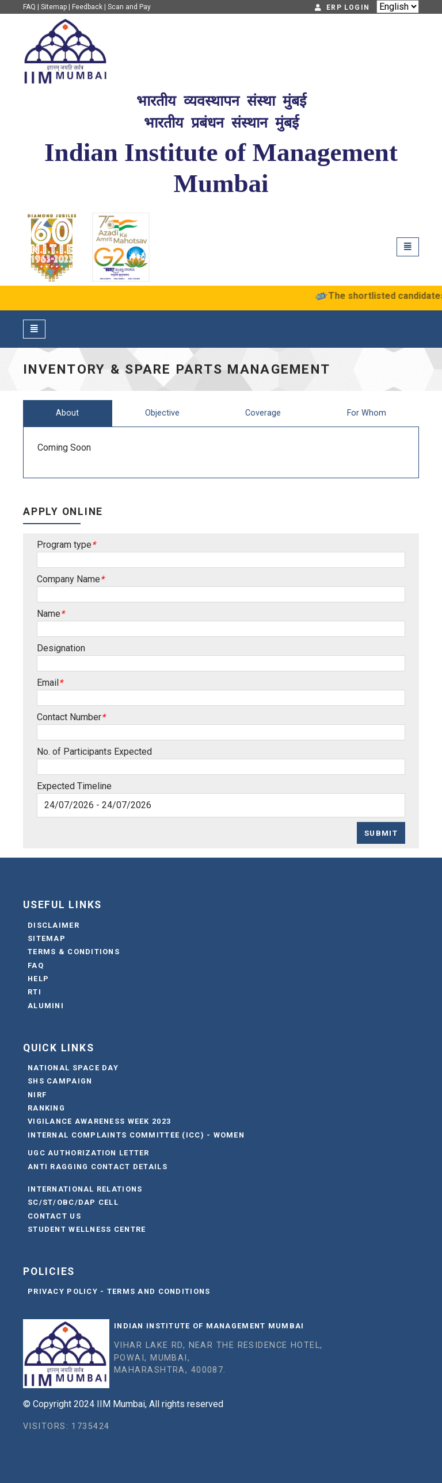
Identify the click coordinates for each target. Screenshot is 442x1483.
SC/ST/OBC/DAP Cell (73, 1202)
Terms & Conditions (74, 951)
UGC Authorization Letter (89, 1152)
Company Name (68, 579)
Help (38, 978)
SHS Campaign (60, 1081)
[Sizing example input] (221, 560)
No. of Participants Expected (94, 751)
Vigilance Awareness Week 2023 (99, 1121)
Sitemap (54, 7)
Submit (381, 832)
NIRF (37, 1094)
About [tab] (67, 413)
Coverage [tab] (263, 413)
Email (48, 682)
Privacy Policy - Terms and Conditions (119, 1291)
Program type (64, 544)
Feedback (87, 7)
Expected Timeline (74, 786)
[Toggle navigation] (408, 246)
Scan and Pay (129, 7)
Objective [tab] (162, 413)
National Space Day (73, 1067)
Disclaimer (53, 925)
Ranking (46, 1108)
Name (48, 613)
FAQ (29, 7)
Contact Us (54, 1216)
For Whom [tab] (366, 413)
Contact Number (69, 717)
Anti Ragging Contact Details (97, 1166)
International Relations (85, 1189)
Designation (61, 648)
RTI (34, 992)
